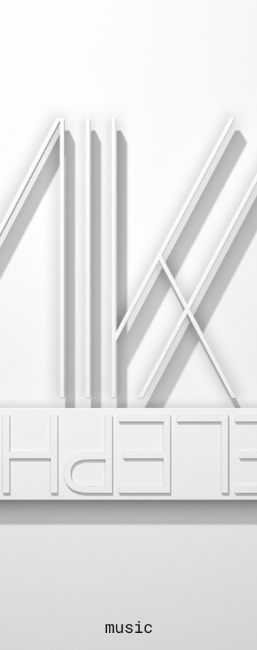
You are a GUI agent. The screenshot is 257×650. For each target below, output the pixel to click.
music (129, 627)
